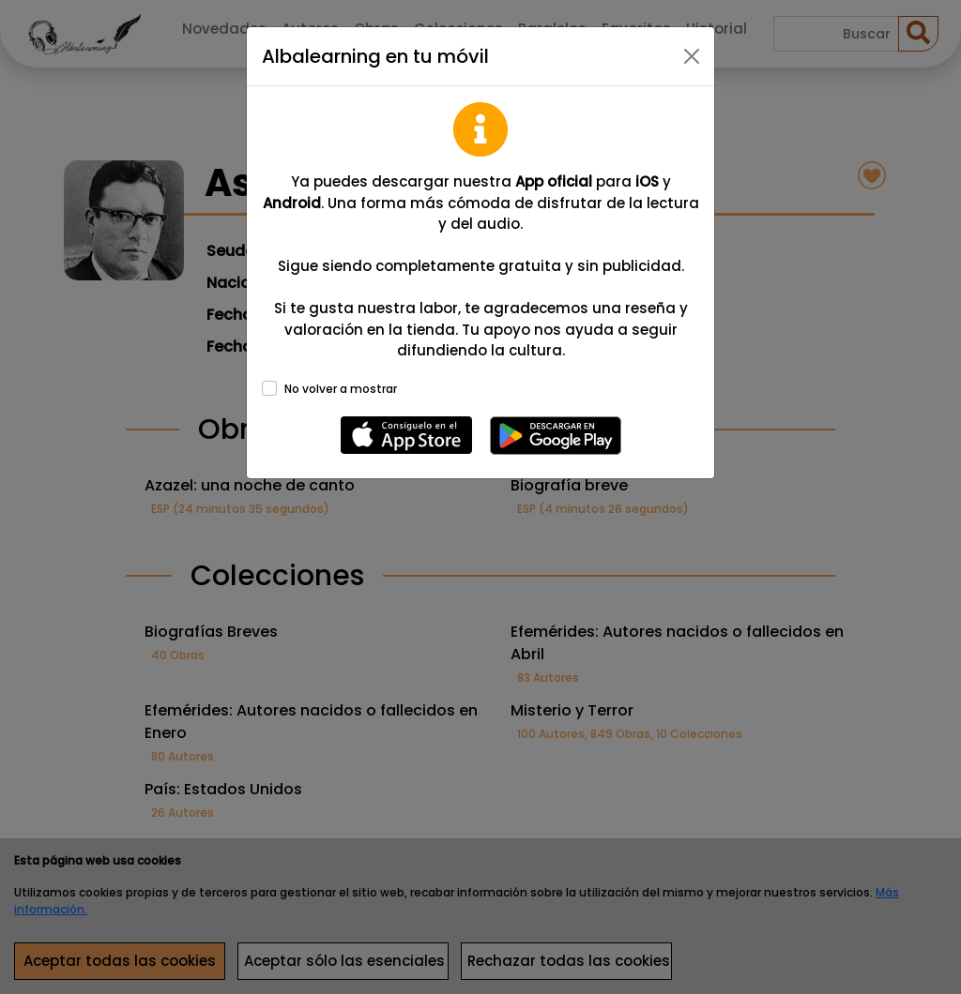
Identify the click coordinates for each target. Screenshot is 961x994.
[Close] (692, 56)
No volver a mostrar (340, 389)
